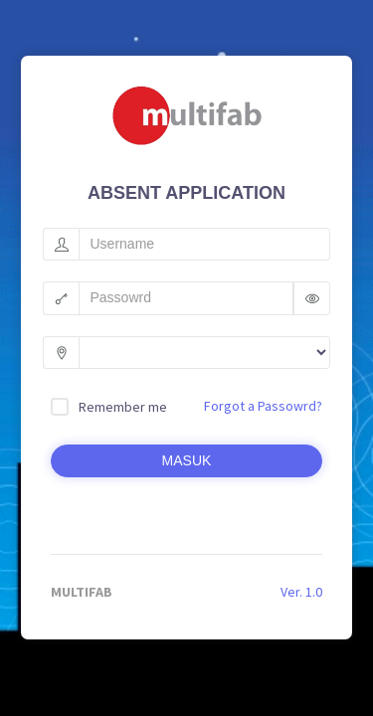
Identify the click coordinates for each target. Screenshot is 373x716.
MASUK (187, 460)
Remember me (123, 407)
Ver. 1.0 (301, 592)
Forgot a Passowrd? (263, 406)
